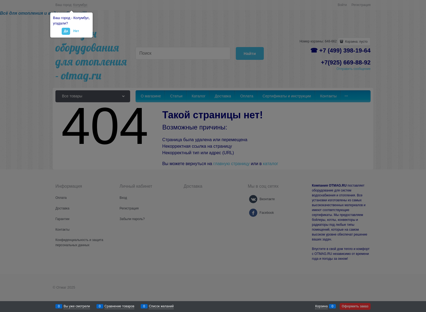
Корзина (321, 306)
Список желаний (161, 306)
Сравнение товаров (119, 306)
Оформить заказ (355, 306)
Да (66, 31)
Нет (76, 31)
